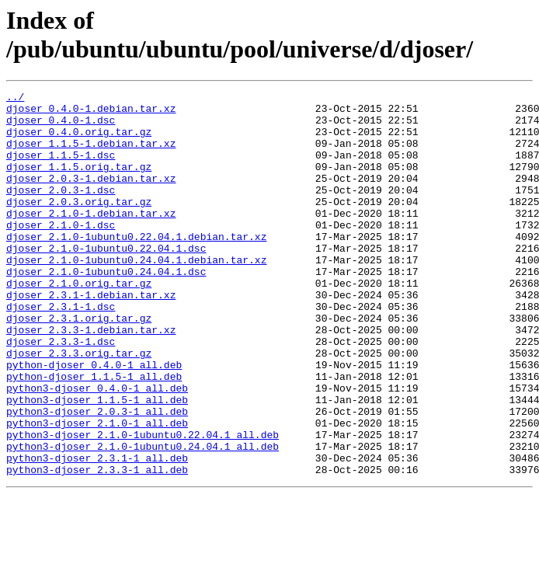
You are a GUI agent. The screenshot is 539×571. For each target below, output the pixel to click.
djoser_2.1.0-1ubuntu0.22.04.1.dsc (106, 280)
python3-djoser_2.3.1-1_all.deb (97, 532)
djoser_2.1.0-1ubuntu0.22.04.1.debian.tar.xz (136, 266)
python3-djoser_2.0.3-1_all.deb (97, 476)
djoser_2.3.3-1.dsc (60, 392)
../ (15, 99)
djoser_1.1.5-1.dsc (60, 169)
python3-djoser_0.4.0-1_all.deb (97, 448)
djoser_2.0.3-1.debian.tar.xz (91, 197)
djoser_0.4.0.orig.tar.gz (78, 141)
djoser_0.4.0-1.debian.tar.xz (91, 113)
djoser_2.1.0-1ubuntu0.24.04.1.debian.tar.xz (136, 294)
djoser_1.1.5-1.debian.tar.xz (91, 155)
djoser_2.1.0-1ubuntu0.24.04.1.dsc (106, 308)
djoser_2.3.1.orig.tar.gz (78, 364)
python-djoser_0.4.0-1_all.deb (94, 420)
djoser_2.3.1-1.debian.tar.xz (91, 336)
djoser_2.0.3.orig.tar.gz (78, 225)
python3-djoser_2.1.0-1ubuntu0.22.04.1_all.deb (142, 504)
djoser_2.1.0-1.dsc (60, 252)
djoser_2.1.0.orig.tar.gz (78, 322)
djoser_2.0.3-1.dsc (60, 211)
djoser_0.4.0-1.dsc (60, 127)
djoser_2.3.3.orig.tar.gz (78, 406)
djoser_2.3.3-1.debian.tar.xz (91, 378)
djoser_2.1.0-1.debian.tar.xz (91, 238)
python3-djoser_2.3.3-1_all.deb (97, 546)
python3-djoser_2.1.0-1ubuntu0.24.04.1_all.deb (142, 518)
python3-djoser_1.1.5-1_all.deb (97, 462)
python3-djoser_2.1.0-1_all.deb (97, 490)
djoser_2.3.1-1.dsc (60, 350)
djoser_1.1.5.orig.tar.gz (78, 183)
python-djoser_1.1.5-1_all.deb (94, 434)
